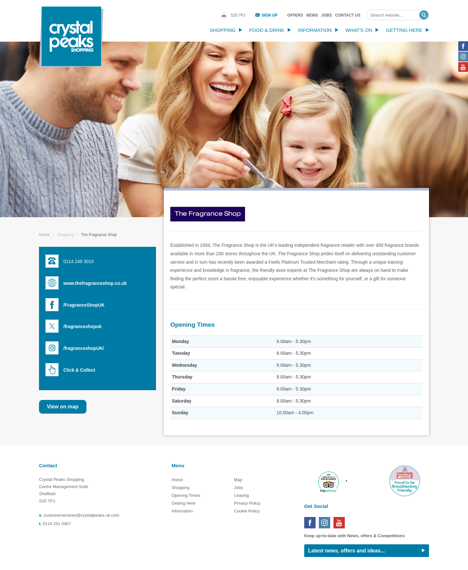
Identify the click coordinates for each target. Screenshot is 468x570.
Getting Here (404, 30)
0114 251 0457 (57, 523)
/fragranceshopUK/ (83, 348)
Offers (295, 15)
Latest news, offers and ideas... (346, 550)
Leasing (241, 495)
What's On (358, 30)
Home (44, 234)
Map (238, 479)
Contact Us (347, 15)
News (312, 15)
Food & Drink (266, 30)
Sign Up (270, 15)
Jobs (326, 15)
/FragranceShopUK (84, 305)
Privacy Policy (247, 503)
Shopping (222, 30)
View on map (63, 406)
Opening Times (186, 495)
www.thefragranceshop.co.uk (95, 283)
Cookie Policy (247, 511)
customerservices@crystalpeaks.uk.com (81, 515)
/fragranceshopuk (82, 326)
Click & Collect (79, 370)
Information (315, 30)
